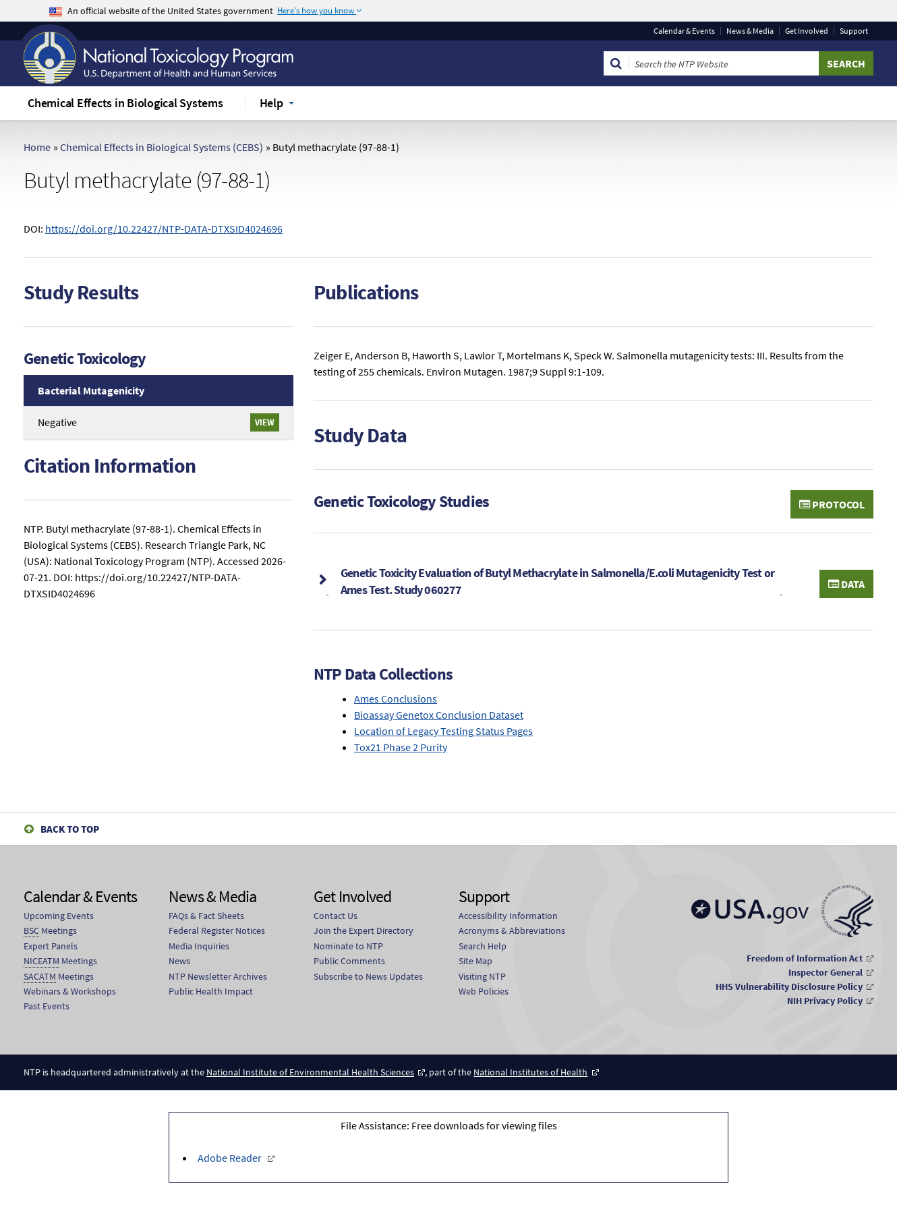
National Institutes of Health (530, 1072)
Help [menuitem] (271, 103)
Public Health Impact (211, 991)
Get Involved (806, 31)
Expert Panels (51, 946)
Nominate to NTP (348, 946)
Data (846, 584)
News (179, 961)
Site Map (475, 961)
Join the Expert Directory (363, 930)
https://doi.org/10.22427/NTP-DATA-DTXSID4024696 (164, 228)
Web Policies (484, 991)
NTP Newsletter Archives (218, 976)
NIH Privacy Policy (825, 1001)
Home (37, 147)
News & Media (750, 31)
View (264, 422)
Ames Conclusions (395, 698)
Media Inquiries (199, 946)
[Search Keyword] (724, 63)
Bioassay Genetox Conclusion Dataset (438, 714)
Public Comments (349, 961)
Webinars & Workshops (70, 991)
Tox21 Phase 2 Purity (400, 747)
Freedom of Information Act (805, 958)
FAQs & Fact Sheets (206, 916)
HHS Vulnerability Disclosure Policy (789, 986)
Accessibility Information (508, 916)
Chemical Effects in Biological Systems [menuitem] (125, 103)
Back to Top (69, 829)
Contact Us (335, 916)
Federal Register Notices (217, 930)
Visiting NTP (482, 976)
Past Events (46, 1006)
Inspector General (825, 972)
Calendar (684, 31)
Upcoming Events (59, 916)
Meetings (50, 930)
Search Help (483, 946)
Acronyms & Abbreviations (512, 930)
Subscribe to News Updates (368, 976)
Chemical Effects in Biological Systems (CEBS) (161, 147)
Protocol (832, 504)
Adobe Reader (231, 1157)
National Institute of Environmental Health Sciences (310, 1072)
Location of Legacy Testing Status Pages (443, 731)
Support (854, 31)
